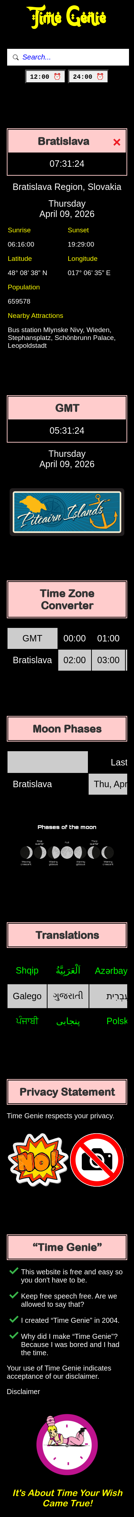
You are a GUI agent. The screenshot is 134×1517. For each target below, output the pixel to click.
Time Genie (67, 18)
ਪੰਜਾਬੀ (27, 1021)
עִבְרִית (118, 996)
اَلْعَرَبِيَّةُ (68, 970)
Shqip (27, 970)
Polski (118, 1021)
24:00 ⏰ (88, 77)
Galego (27, 996)
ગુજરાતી (68, 996)
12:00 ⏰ (45, 77)
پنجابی (68, 1021)
